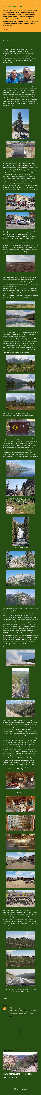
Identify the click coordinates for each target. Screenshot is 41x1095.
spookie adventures (12, 7)
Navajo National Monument (17, 1074)
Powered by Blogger (20, 1089)
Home (6, 29)
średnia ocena (27, 1010)
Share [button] (5, 998)
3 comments (12, 1077)
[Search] (37, 3)
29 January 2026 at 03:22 (20, 1008)
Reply (10, 1016)
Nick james (11, 1008)
